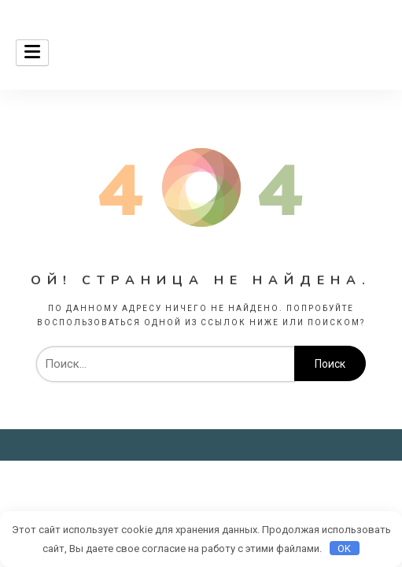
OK (344, 548)
